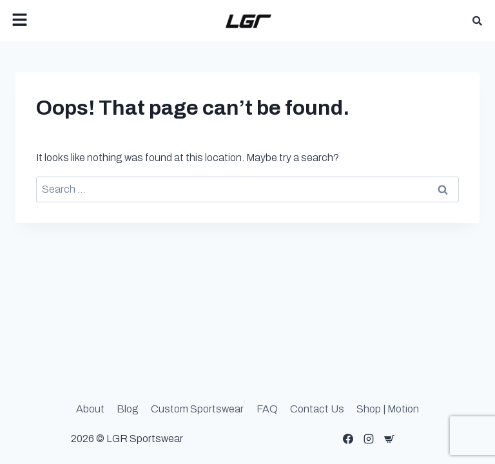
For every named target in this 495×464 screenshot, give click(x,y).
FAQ (267, 408)
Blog (128, 408)
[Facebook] (348, 439)
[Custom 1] (389, 439)
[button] (86, 20)
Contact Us (317, 408)
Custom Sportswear (197, 408)
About (90, 408)
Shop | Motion (387, 408)
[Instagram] (368, 439)
